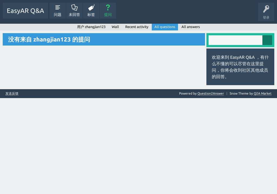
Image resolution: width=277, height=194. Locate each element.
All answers (191, 27)
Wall (115, 27)
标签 (91, 14)
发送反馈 (11, 93)
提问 (108, 14)
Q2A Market (263, 93)
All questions (164, 27)
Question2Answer (210, 93)
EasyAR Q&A (25, 10)
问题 (57, 14)
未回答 (74, 14)
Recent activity (136, 27)
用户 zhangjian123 (91, 27)
